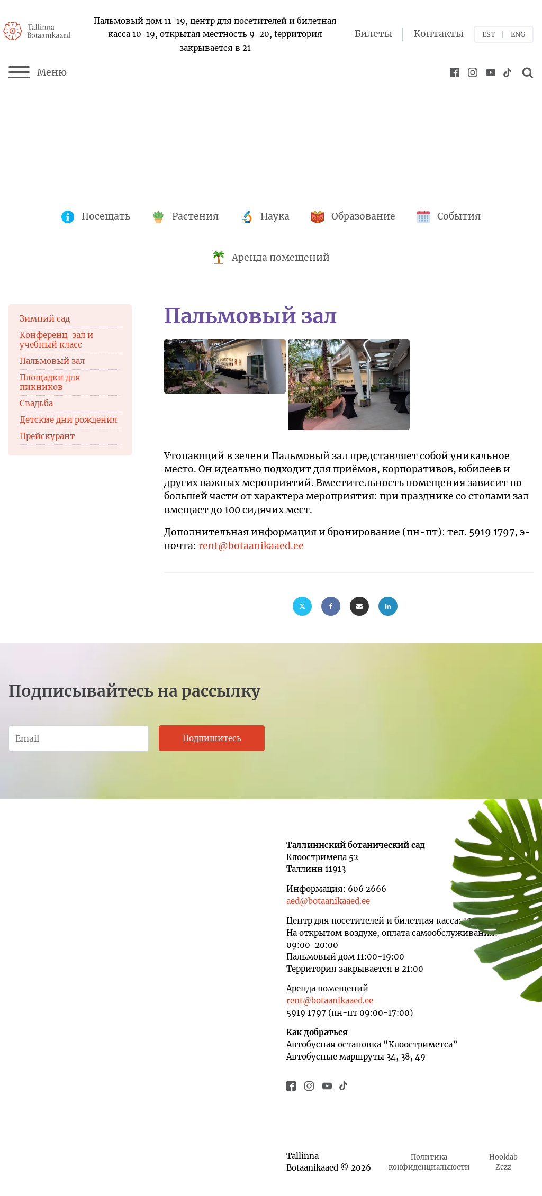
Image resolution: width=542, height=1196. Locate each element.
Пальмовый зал (52, 361)
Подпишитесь (212, 738)
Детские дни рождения (69, 420)
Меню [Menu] (37, 72)
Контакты (439, 34)
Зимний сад (45, 319)
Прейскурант (47, 436)
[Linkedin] (388, 606)
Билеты (373, 34)
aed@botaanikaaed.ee (328, 901)
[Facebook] (330, 606)
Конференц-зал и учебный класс (56, 340)
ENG (518, 34)
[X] (302, 606)
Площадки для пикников (50, 382)
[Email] (359, 606)
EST (488, 34)
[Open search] (526, 72)
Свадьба (36, 403)
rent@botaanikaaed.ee (251, 546)
